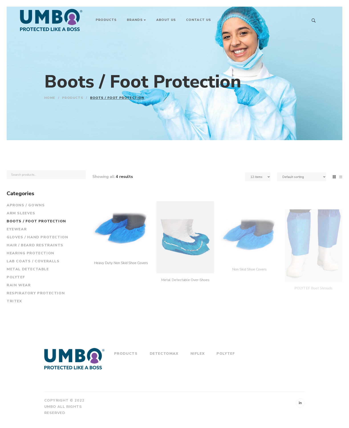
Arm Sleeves (21, 213)
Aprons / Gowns (26, 205)
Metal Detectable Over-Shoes (185, 293)
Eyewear (17, 229)
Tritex (14, 301)
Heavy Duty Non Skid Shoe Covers (121, 274)
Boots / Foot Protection (36, 221)
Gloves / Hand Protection (37, 237)
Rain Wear (19, 285)
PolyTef (16, 277)
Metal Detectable (28, 269)
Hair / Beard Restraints (35, 245)
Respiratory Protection (36, 293)
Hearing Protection (30, 253)
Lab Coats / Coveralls (33, 261)
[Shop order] (301, 176)
